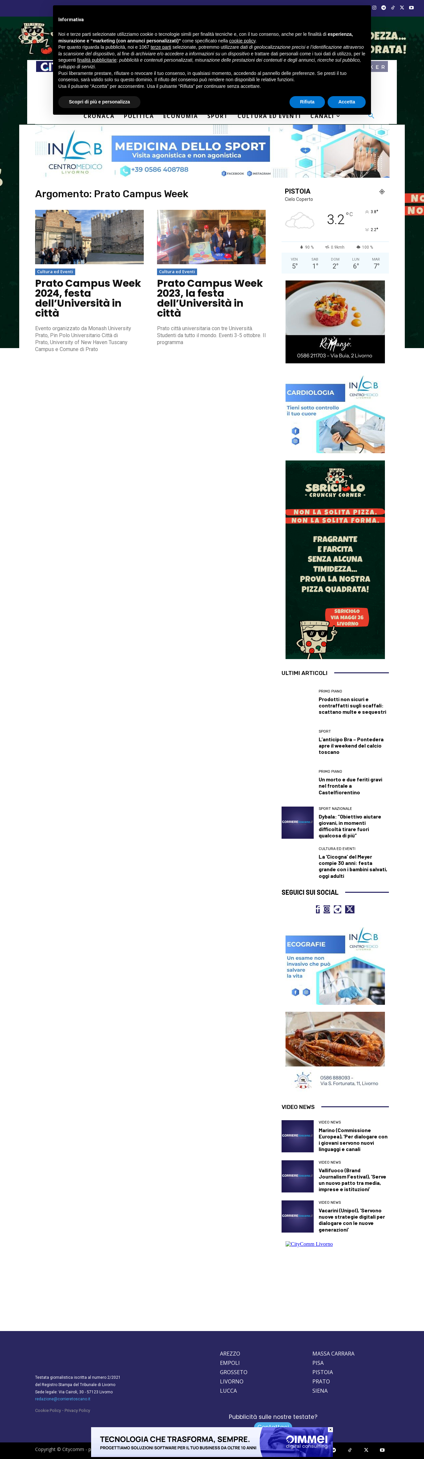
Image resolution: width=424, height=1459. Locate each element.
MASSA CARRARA (333, 1354)
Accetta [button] (346, 101)
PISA (318, 1363)
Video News (330, 1122)
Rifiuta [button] (307, 101)
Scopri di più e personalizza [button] (99, 101)
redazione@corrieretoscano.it (62, 1399)
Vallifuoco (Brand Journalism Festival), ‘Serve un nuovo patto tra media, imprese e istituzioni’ (352, 1179)
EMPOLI (230, 1363)
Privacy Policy (77, 1410)
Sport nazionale (335, 809)
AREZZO (230, 1354)
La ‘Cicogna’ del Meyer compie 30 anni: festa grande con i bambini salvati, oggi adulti (353, 866)
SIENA (320, 1391)
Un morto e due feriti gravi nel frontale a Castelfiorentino (350, 785)
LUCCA (228, 1391)
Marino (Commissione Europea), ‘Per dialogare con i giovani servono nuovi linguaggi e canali (353, 1139)
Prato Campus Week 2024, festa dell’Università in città (88, 298)
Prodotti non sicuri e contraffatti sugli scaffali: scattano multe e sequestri (352, 705)
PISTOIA (322, 1372)
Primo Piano (330, 691)
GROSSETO (233, 1372)
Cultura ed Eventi (55, 271)
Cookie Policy (48, 1410)
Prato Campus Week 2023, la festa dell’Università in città (210, 298)
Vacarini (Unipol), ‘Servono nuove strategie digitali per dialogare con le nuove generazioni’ (352, 1220)
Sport (325, 731)
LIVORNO (231, 1381)
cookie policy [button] (242, 40)
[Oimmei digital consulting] (212, 1455)
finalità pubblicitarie (97, 60)
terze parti (161, 47)
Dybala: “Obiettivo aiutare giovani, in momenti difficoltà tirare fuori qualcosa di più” (350, 826)
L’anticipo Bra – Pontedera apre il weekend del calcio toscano (351, 745)
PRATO (321, 1381)
